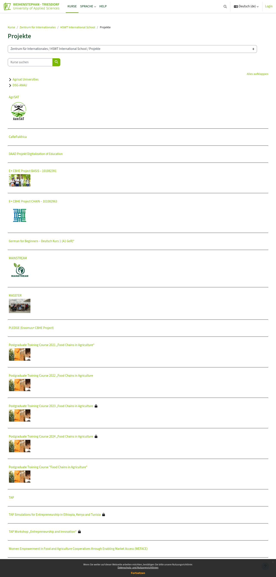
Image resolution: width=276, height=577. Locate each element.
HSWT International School (90, 27)
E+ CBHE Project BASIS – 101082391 (43, 171)
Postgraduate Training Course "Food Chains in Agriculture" (58, 467)
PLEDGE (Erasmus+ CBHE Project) (41, 328)
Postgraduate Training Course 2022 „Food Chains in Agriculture (61, 376)
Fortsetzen (138, 573)
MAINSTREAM (28, 258)
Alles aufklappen (247, 74)
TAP (21, 498)
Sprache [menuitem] (86, 6)
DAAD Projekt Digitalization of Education (46, 154)
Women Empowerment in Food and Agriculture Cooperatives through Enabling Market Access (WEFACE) (88, 549)
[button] (225, 6)
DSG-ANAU (30, 86)
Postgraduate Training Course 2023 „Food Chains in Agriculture (61, 406)
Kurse (22, 27)
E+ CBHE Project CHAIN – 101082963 (43, 201)
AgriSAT (24, 97)
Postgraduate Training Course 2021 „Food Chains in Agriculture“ (62, 345)
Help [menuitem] (103, 6)
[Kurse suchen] (40, 62)
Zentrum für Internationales (48, 27)
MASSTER (25, 296)
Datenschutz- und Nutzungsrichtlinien (138, 567)
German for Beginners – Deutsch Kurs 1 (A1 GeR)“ (52, 241)
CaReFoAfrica (28, 137)
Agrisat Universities (36, 80)
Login (269, 6)
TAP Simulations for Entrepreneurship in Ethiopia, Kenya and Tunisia (65, 515)
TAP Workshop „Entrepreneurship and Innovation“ (53, 532)
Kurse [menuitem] (72, 6)
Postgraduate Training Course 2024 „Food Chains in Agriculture (61, 437)
